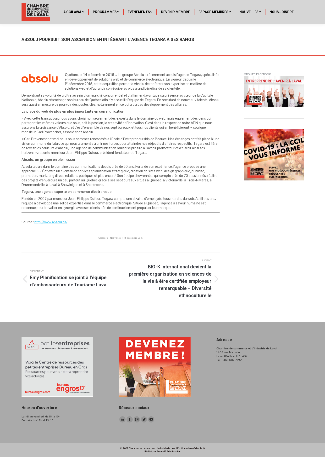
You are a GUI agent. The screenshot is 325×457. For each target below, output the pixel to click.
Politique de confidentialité (191, 448)
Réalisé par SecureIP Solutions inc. (162, 451)
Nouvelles (115, 237)
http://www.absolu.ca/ (50, 222)
